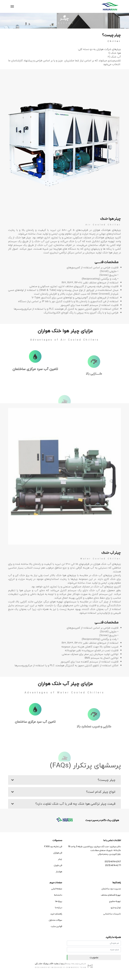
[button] (64, 780)
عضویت (94, 957)
